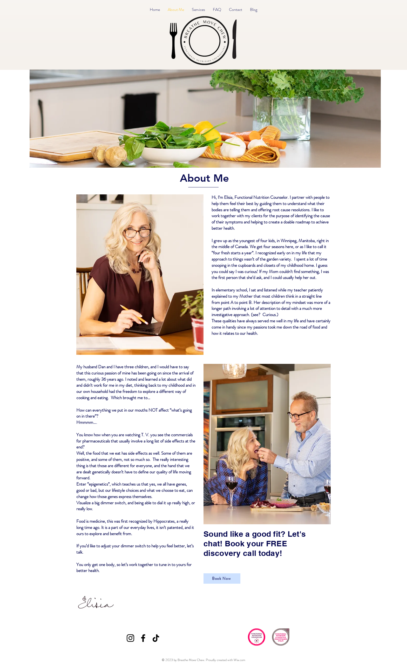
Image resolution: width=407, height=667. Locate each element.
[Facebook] (143, 638)
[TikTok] (156, 638)
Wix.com (239, 659)
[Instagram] (130, 638)
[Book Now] (222, 578)
